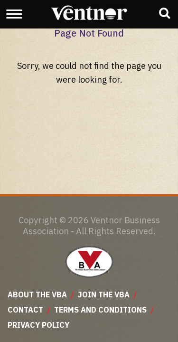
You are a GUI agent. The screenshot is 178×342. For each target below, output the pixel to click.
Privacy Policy (38, 325)
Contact (25, 309)
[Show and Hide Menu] (14, 14)
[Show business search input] (164, 13)
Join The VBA (104, 294)
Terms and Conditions (100, 309)
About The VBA (37, 294)
